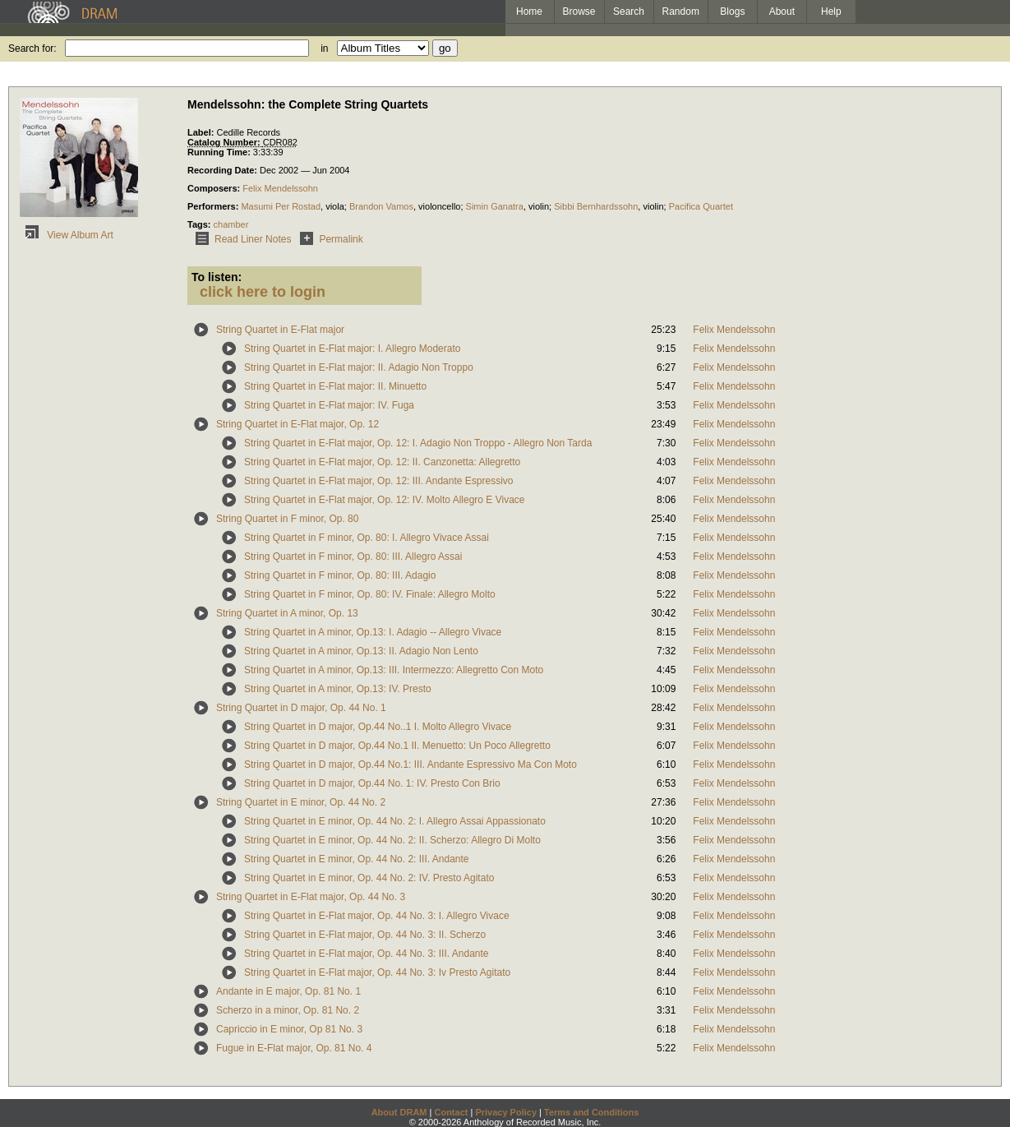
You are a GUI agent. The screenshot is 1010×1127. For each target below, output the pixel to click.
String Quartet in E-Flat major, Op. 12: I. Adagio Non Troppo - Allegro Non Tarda (418, 443)
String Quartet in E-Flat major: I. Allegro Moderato (352, 348)
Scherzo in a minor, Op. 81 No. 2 (287, 1010)
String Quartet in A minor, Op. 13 (287, 613)
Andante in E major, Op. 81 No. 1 (288, 991)
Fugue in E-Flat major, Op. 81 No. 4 (293, 1048)
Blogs (732, 11)
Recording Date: (223, 170)
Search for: (32, 48)
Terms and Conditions (591, 1112)
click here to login (262, 292)
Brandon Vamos (381, 206)
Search (628, 11)
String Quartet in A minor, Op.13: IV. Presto (337, 689)
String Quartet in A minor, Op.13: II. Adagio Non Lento (361, 651)
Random (680, 11)
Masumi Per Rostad (281, 206)
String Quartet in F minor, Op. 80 (287, 518)
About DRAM (399, 1112)
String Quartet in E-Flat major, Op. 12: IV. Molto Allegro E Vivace (384, 500)
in (324, 48)
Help (831, 11)
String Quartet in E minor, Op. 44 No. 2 (300, 802)
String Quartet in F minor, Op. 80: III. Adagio (340, 575)
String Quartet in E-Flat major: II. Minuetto (335, 386)
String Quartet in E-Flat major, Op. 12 (297, 424)
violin (538, 206)
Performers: (214, 206)
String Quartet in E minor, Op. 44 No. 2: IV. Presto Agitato (369, 878)
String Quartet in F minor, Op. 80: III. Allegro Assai (353, 556)
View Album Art (66, 235)
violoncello (439, 206)
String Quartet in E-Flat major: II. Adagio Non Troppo (358, 367)
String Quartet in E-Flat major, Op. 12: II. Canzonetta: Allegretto (382, 462)
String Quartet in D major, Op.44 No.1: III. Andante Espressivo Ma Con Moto (410, 764)
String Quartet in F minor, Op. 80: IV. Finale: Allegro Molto (370, 594)
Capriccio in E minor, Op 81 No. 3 (289, 1029)
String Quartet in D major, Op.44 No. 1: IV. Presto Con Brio (372, 783)
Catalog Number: (225, 142)
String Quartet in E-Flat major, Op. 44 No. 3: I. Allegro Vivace (377, 915)
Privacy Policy (506, 1112)
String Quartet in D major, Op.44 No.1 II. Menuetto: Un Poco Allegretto (397, 745)
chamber (231, 224)
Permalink (328, 239)
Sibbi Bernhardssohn (596, 206)
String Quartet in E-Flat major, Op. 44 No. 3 (310, 897)
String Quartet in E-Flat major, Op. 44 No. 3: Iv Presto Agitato (377, 972)
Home (529, 11)
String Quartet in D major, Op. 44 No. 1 (301, 708)
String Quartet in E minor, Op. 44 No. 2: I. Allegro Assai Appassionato (395, 821)
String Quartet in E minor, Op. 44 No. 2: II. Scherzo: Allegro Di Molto (392, 840)
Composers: (214, 188)
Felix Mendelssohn (280, 188)
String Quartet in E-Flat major (280, 329)
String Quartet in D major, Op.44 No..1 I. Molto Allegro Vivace (377, 726)
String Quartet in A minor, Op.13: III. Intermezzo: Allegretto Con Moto (393, 670)
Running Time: (220, 152)
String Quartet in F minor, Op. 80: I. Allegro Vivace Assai (366, 537)
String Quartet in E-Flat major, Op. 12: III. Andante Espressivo (379, 481)
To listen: (216, 277)
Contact (451, 1112)
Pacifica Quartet (701, 206)
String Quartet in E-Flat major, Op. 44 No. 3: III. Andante (366, 953)
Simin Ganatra (494, 206)
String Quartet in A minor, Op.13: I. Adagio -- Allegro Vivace (372, 632)
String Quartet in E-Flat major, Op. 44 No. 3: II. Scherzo (365, 934)
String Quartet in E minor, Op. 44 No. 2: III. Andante (356, 859)
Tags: (200, 224)
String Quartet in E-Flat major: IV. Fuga (329, 405)
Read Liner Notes (240, 239)
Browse (579, 11)
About (782, 11)
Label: (201, 132)
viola (334, 206)
